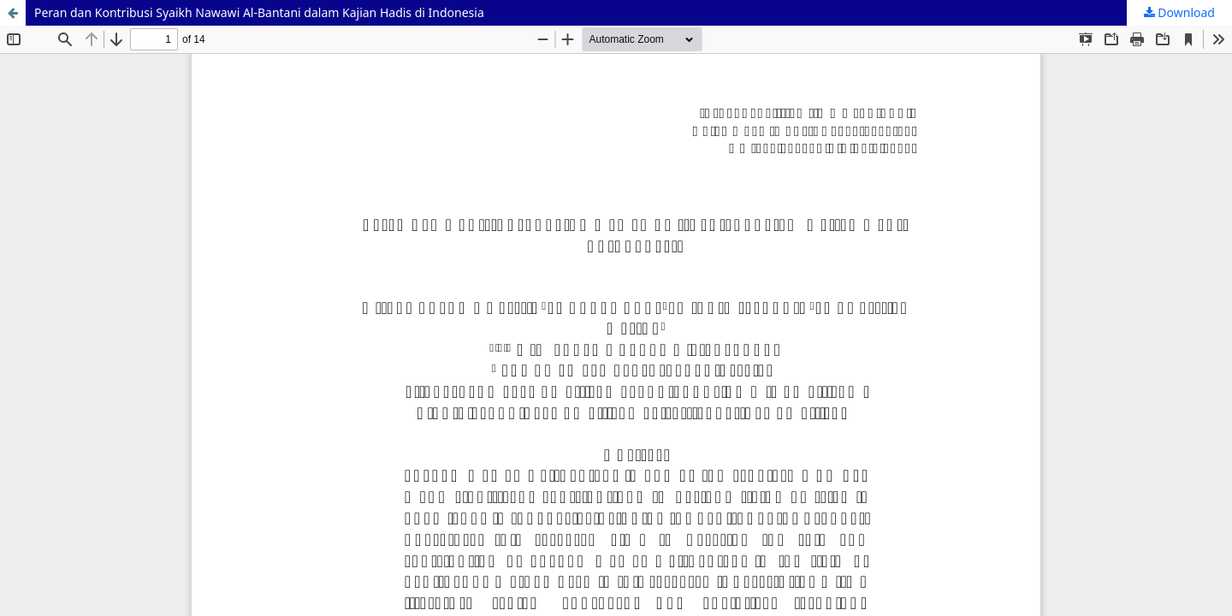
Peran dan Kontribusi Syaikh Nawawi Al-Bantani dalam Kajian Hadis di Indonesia (259, 12)
